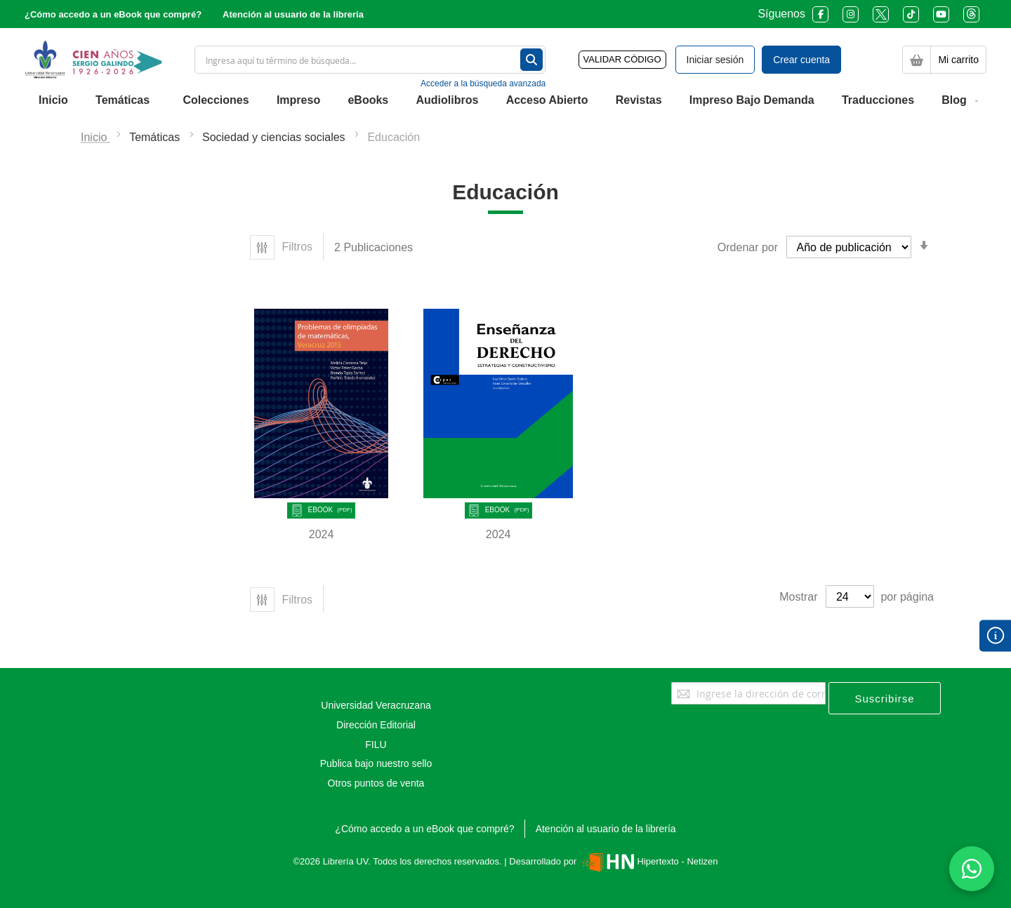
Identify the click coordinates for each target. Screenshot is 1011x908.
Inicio (95, 137)
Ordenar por (748, 247)
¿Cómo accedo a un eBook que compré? (113, 14)
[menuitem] (53, 100)
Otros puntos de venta (376, 783)
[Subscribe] (884, 698)
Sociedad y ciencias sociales (275, 137)
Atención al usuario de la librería (293, 14)
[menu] (505, 100)
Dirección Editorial (376, 724)
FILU (375, 744)
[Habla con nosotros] (971, 868)
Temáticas (156, 137)
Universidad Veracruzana (375, 705)
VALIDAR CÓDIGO (622, 59)
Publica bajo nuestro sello (376, 763)
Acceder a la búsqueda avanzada (483, 83)
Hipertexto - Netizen (648, 861)
